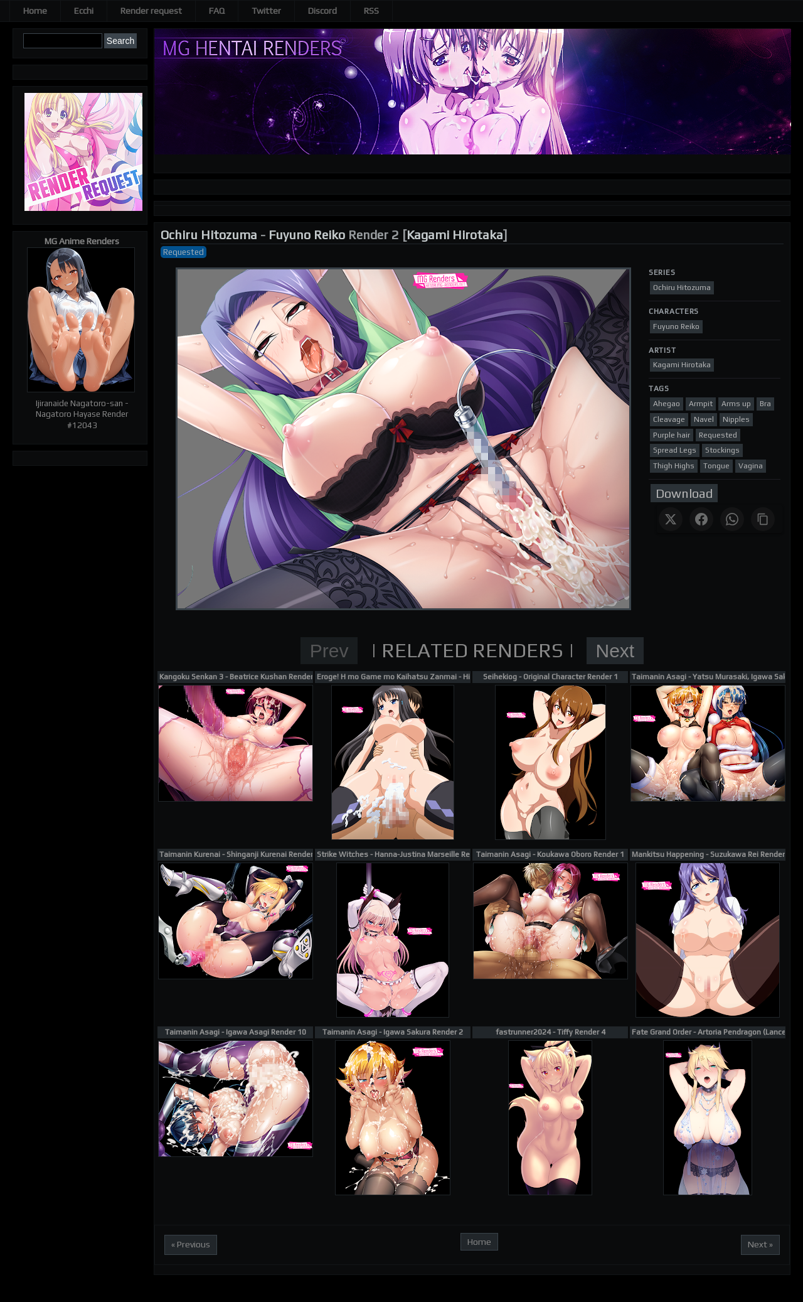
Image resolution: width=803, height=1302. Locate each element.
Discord (322, 11)
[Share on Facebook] (701, 519)
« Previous (190, 1244)
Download (684, 493)
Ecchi (83, 11)
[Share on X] (671, 519)
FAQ (217, 11)
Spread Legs (674, 450)
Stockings (722, 450)
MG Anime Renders (82, 241)
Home (35, 11)
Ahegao (666, 403)
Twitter (266, 11)
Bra (765, 403)
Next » (760, 1244)
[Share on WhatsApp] (732, 519)
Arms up (736, 403)
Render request (151, 11)
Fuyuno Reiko (307, 234)
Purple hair (671, 435)
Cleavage (669, 419)
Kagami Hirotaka (455, 234)
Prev (329, 650)
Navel (704, 419)
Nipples (736, 419)
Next (615, 650)
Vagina (750, 465)
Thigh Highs (673, 465)
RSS (371, 11)
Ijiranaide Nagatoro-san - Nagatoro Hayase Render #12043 (82, 414)
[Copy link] (763, 519)
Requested (183, 252)
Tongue (716, 465)
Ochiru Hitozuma (209, 234)
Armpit (701, 403)
